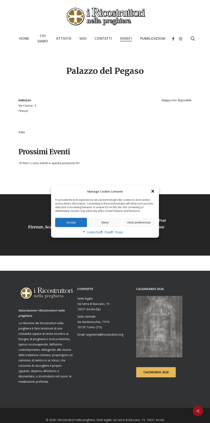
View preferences (139, 222)
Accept (71, 222)
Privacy (109, 231)
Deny (104, 222)
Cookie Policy (95, 231)
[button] (153, 191)
